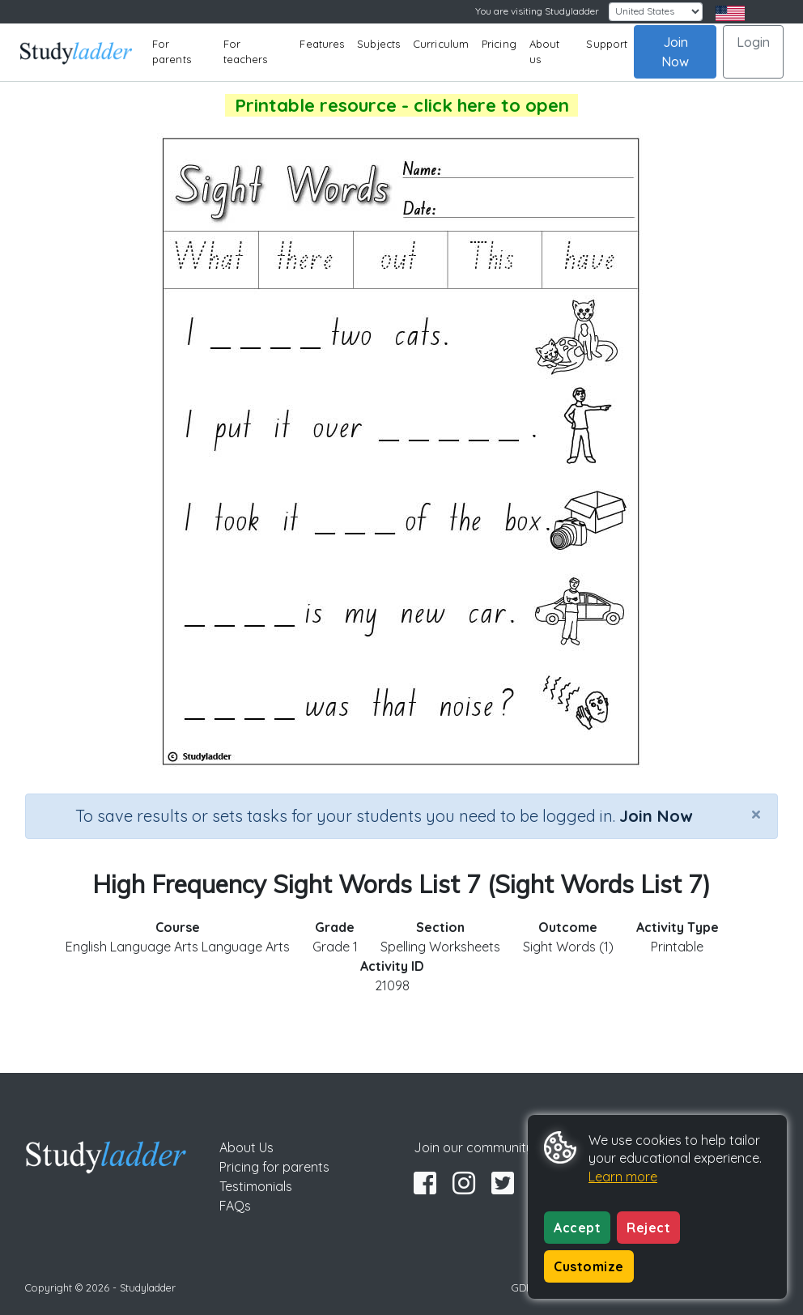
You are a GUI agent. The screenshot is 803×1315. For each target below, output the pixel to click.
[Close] (756, 813)
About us (544, 51)
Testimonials (255, 1186)
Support (606, 43)
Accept (577, 1227)
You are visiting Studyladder (537, 11)
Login (753, 42)
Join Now (675, 52)
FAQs (235, 1206)
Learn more (622, 1176)
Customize (589, 1266)
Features (322, 43)
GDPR (525, 1287)
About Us (246, 1147)
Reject (648, 1227)
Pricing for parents (274, 1167)
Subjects (378, 43)
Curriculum (441, 43)
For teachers (245, 51)
